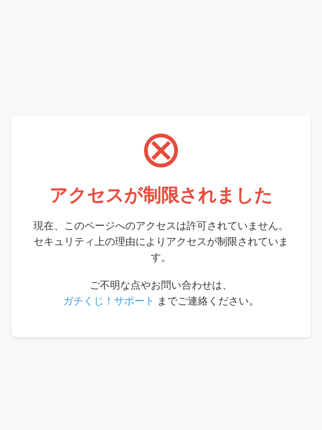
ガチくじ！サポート (109, 301)
